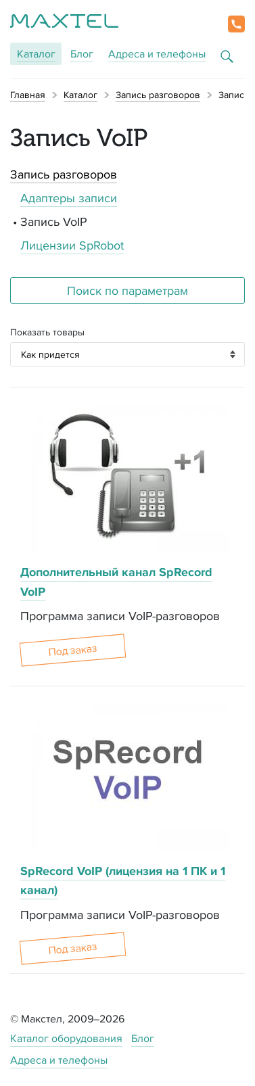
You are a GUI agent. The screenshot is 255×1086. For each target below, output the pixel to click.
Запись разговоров (63, 174)
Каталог (36, 54)
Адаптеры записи (68, 197)
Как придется (50, 354)
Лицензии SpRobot (72, 245)
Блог (81, 54)
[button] (236, 24)
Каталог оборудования (66, 1038)
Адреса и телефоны (157, 54)
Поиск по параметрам (127, 290)
